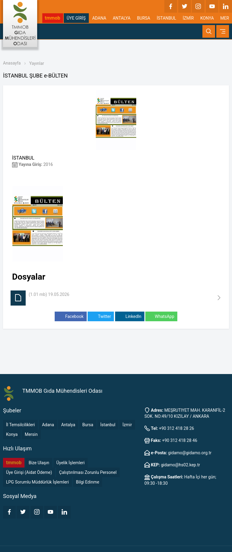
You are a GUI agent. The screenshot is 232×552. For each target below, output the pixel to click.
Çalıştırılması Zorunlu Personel (88, 472)
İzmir (127, 424)
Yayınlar (36, 63)
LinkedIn (129, 316)
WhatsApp (161, 316)
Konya (12, 434)
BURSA (143, 18)
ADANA (99, 18)
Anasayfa (12, 63)
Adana (48, 424)
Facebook (70, 316)
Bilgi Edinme (87, 482)
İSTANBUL (166, 18)
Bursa (87, 424)
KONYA (207, 18)
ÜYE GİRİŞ (76, 18)
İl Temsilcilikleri (20, 424)
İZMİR (188, 18)
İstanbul (107, 424)
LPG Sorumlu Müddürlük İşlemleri (37, 482)
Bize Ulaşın (39, 462)
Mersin (31, 434)
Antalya (68, 424)
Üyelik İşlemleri (70, 462)
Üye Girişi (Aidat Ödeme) (29, 472)
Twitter (101, 316)
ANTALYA (121, 18)
